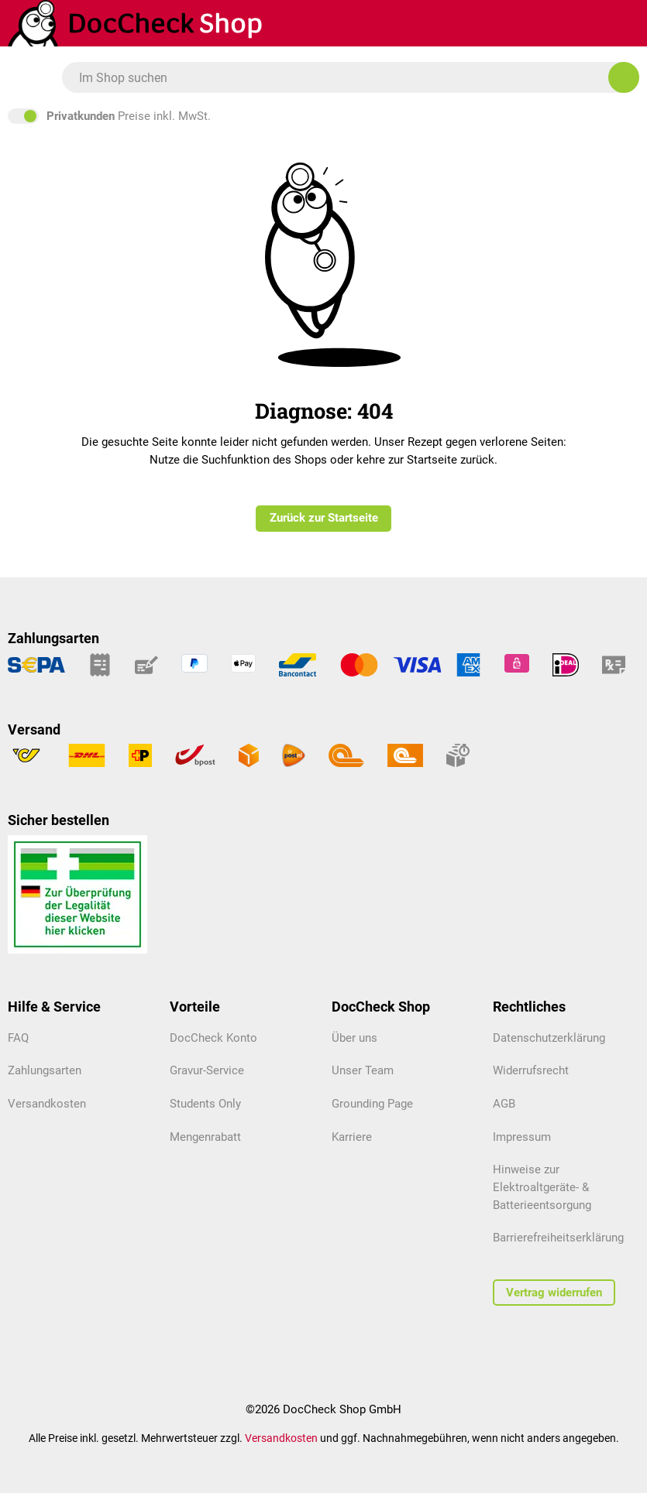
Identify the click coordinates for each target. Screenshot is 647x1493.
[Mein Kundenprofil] (615, 23)
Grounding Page (372, 1104)
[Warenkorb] (567, 23)
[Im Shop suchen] (623, 77)
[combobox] (343, 77)
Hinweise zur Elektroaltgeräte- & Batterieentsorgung (542, 1187)
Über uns (354, 1038)
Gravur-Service (207, 1070)
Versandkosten (47, 1104)
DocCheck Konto (213, 1038)
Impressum (522, 1137)
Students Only (205, 1104)
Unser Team (363, 1070)
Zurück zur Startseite (324, 518)
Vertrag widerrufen (554, 1293)
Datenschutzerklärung (549, 1038)
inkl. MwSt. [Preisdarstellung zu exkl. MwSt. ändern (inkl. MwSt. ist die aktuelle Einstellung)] (323, 116)
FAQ (18, 1038)
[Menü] (16, 77)
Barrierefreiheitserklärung (558, 1238)
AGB (504, 1104)
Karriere (352, 1137)
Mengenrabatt (205, 1137)
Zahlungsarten (44, 1070)
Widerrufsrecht (531, 1070)
